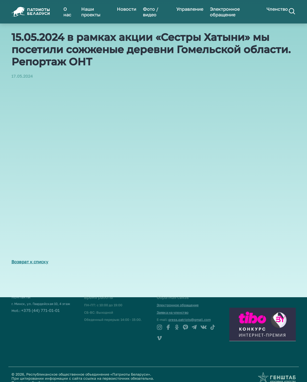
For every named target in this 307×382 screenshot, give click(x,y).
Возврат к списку (29, 261)
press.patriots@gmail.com (189, 315)
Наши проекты (90, 11)
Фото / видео (150, 11)
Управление (189, 9)
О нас (67, 11)
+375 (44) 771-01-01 (40, 305)
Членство (277, 9)
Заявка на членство (173, 308)
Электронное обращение (225, 11)
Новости (126, 9)
